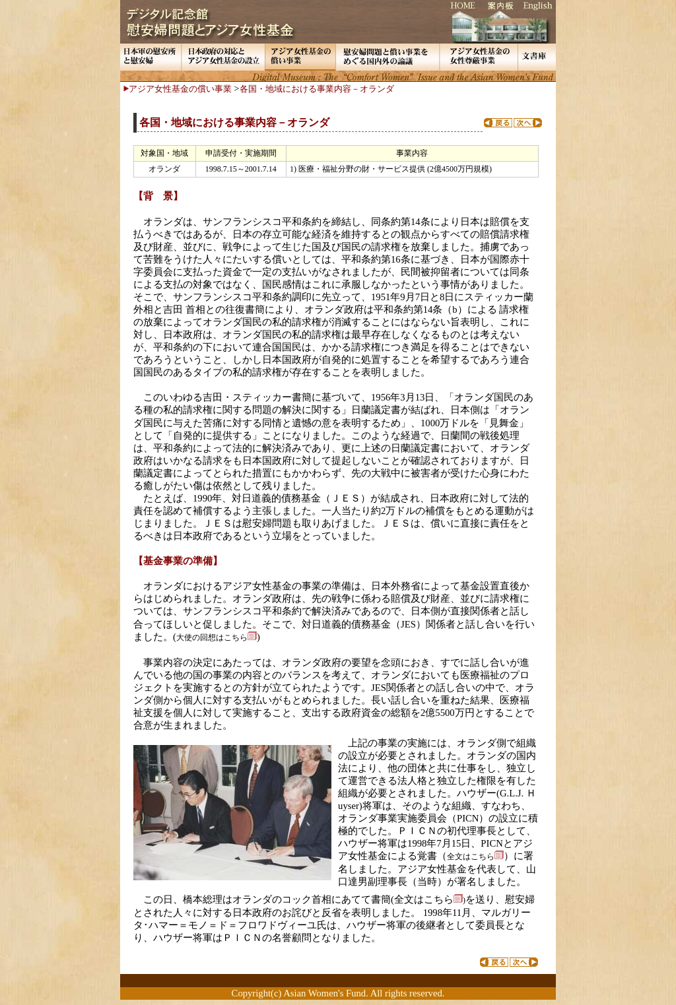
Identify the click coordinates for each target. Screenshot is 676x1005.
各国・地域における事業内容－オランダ (317, 89)
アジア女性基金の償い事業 (180, 89)
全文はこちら (428, 899)
